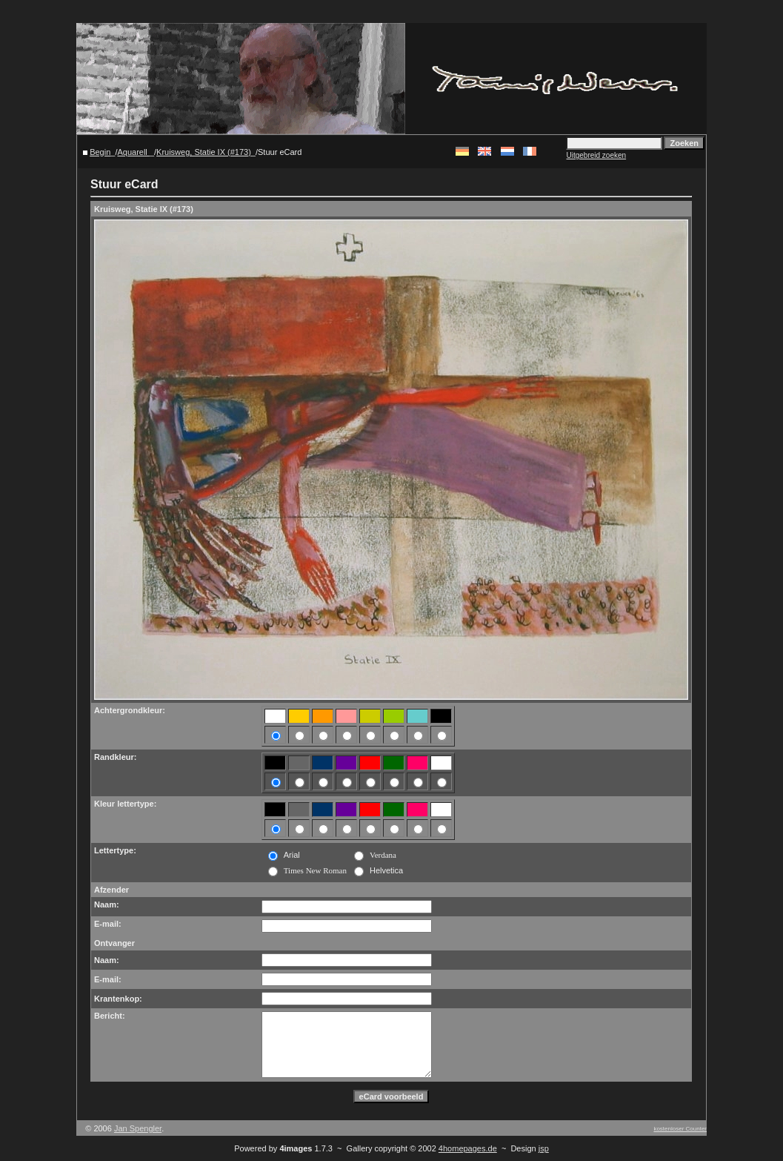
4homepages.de (468, 1148)
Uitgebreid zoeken (596, 155)
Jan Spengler (137, 1128)
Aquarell (133, 152)
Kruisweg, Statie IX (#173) (203, 152)
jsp (544, 1148)
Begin (100, 152)
